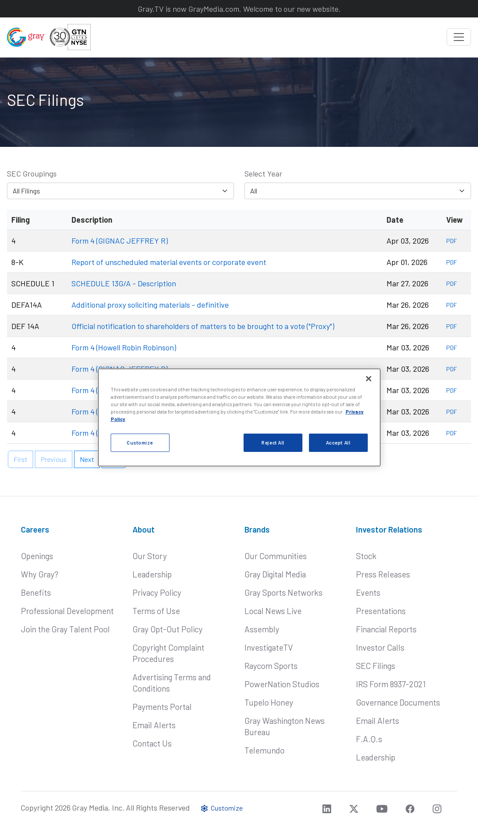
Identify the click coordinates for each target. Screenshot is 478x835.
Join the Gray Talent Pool (65, 629)
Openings (37, 556)
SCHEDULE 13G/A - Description (123, 283)
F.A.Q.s (369, 739)
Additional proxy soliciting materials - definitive (150, 304)
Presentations (381, 611)
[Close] (368, 378)
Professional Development (67, 611)
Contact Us (152, 743)
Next (87, 459)
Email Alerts (154, 725)
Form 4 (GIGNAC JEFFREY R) (119, 240)
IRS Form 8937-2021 (391, 684)
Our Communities (275, 556)
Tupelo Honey (268, 702)
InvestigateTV (268, 647)
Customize (221, 808)
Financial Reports (386, 629)
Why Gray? (39, 574)
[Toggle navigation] (459, 37)
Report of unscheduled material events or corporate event (168, 262)
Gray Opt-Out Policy (167, 629)
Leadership (152, 574)
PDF (451, 240)
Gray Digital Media (275, 574)
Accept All (338, 442)
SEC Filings (375, 666)
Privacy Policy (156, 592)
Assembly (261, 629)
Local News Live (273, 611)
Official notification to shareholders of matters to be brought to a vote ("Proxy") (202, 326)
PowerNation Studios (281, 684)
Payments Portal (162, 707)
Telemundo (264, 750)
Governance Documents (398, 702)
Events (368, 592)
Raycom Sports (271, 666)
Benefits (36, 592)
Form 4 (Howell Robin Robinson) (123, 347)
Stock (366, 556)
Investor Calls (380, 647)
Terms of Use (156, 611)
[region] (239, 417)
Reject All (273, 442)
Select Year (263, 173)
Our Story (149, 556)
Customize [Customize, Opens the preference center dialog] (140, 442)
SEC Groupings (32, 173)
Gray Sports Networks (283, 592)
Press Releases (383, 574)
